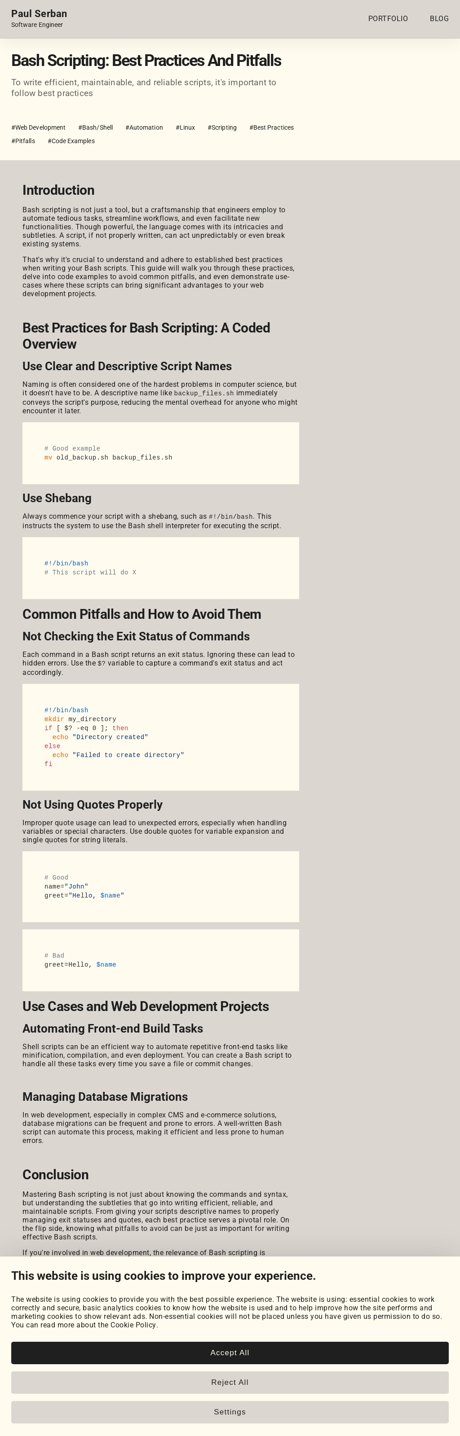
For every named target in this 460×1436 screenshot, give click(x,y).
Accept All (229, 1414)
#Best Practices (271, 127)
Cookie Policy (133, 1386)
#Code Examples (71, 140)
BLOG (439, 18)
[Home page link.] (39, 19)
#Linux (185, 127)
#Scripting (222, 127)
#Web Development (38, 127)
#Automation (144, 127)
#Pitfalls (23, 140)
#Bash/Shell (95, 127)
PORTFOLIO (388, 18)
